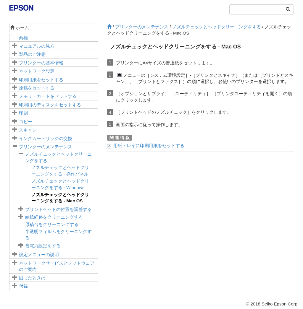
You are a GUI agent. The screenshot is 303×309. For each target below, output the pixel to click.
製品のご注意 (32, 54)
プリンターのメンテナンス (45, 146)
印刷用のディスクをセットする (50, 104)
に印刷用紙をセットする (148, 145)
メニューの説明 (39, 254)
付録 (23, 286)
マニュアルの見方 (36, 45)
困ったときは (32, 277)
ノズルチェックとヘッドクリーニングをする (216, 26)
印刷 (23, 113)
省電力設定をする (43, 245)
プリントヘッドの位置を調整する (58, 209)
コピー (25, 121)
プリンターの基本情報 (41, 62)
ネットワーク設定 (36, 71)
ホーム (19, 27)
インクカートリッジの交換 (45, 138)
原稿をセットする (36, 87)
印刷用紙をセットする (41, 79)
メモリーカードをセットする (48, 96)
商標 (23, 37)
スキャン (28, 129)
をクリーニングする (51, 224)
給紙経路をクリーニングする (54, 216)
